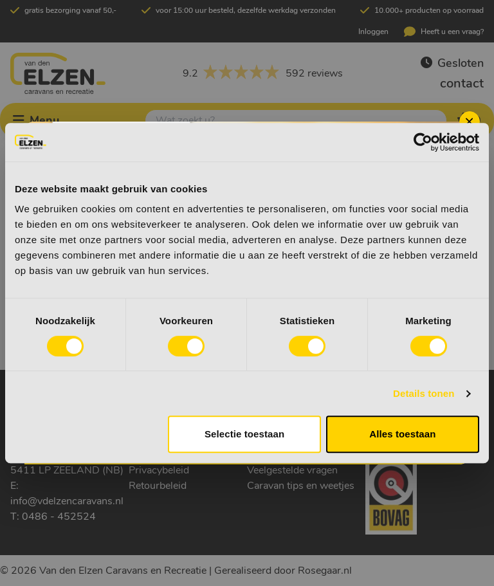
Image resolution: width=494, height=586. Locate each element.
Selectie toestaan (244, 433)
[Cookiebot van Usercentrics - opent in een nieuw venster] (423, 142)
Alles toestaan (402, 433)
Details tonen (423, 393)
